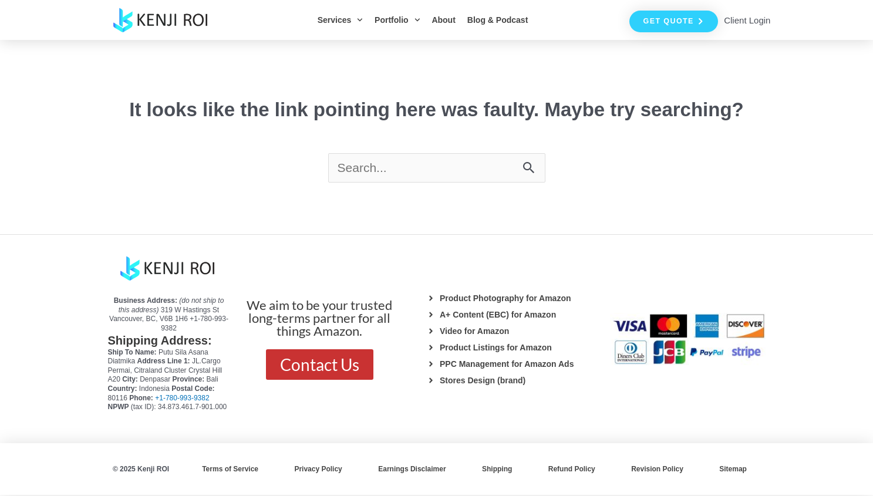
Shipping (497, 470)
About (443, 20)
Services (340, 20)
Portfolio (397, 20)
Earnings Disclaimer (412, 470)
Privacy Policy (318, 470)
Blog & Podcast (497, 20)
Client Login (747, 20)
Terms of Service (230, 470)
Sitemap (733, 470)
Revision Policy (657, 470)
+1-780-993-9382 (182, 399)
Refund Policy (571, 470)
